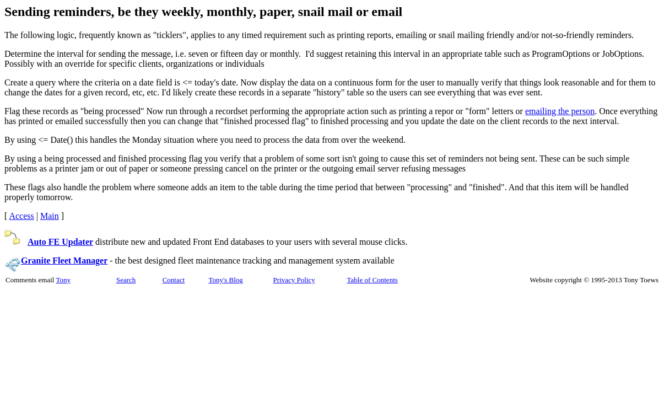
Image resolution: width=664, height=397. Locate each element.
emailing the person (560, 111)
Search (126, 280)
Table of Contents (372, 280)
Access (21, 216)
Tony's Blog (225, 280)
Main (49, 216)
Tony (63, 280)
